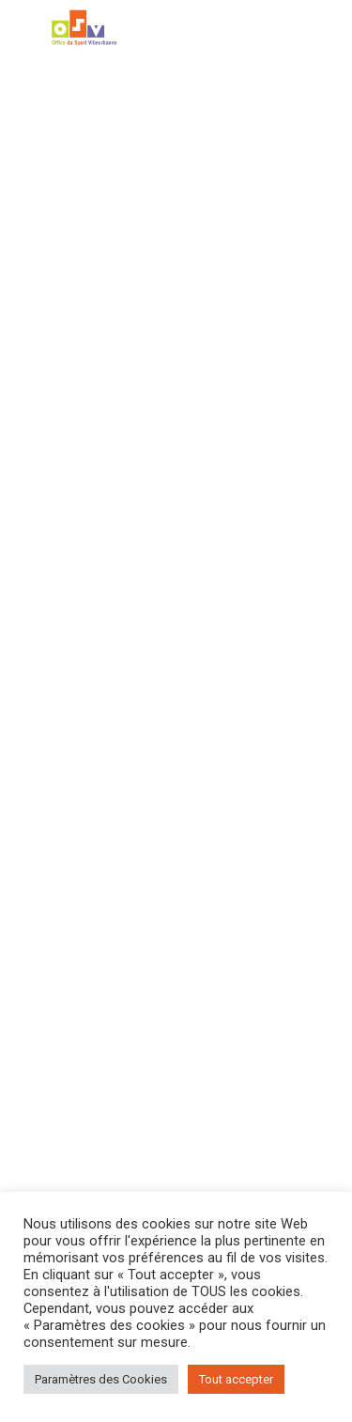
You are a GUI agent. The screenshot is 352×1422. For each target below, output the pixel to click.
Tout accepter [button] (236, 1379)
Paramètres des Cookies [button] (101, 1379)
